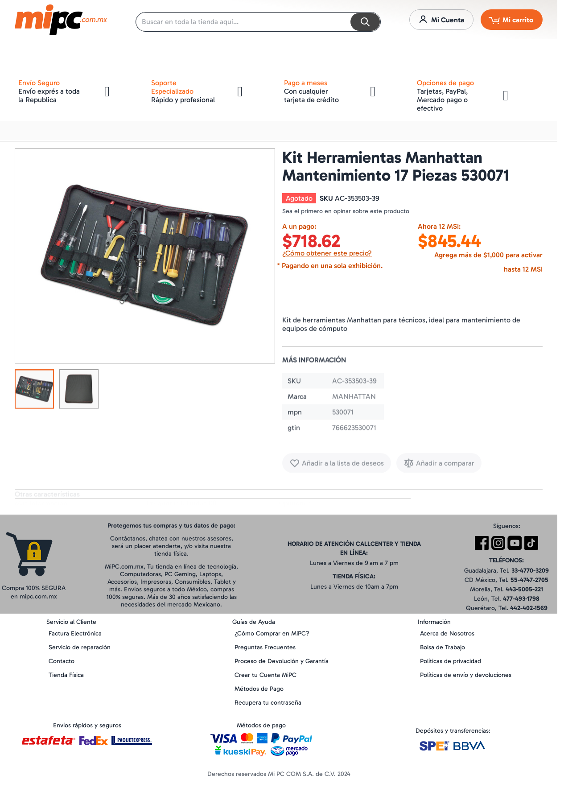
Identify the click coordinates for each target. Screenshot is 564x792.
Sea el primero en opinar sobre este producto (345, 211)
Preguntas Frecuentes (265, 647)
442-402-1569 (529, 608)
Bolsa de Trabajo (442, 647)
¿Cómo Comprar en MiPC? (272, 633)
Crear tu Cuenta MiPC (265, 675)
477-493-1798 (521, 598)
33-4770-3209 (530, 570)
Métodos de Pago (259, 689)
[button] (34, 391)
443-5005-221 (524, 589)
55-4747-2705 (529, 580)
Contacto (61, 661)
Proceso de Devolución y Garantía (282, 661)
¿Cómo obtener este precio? (327, 253)
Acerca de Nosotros (447, 633)
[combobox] (258, 21)
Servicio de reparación (80, 647)
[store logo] (61, 19)
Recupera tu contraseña (268, 702)
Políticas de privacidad (450, 661)
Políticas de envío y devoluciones (465, 675)
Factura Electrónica (75, 633)
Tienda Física (66, 675)
